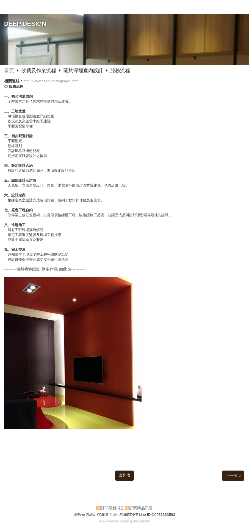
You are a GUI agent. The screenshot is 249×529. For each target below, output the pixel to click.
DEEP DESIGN (25, 23)
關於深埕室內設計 (83, 70)
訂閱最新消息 (112, 508)
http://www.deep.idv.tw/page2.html (51, 81)
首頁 (9, 70)
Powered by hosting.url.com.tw (124, 521)
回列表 (124, 475)
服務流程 (120, 70)
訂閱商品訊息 (141, 508)
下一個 (231, 476)
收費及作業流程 (39, 70)
